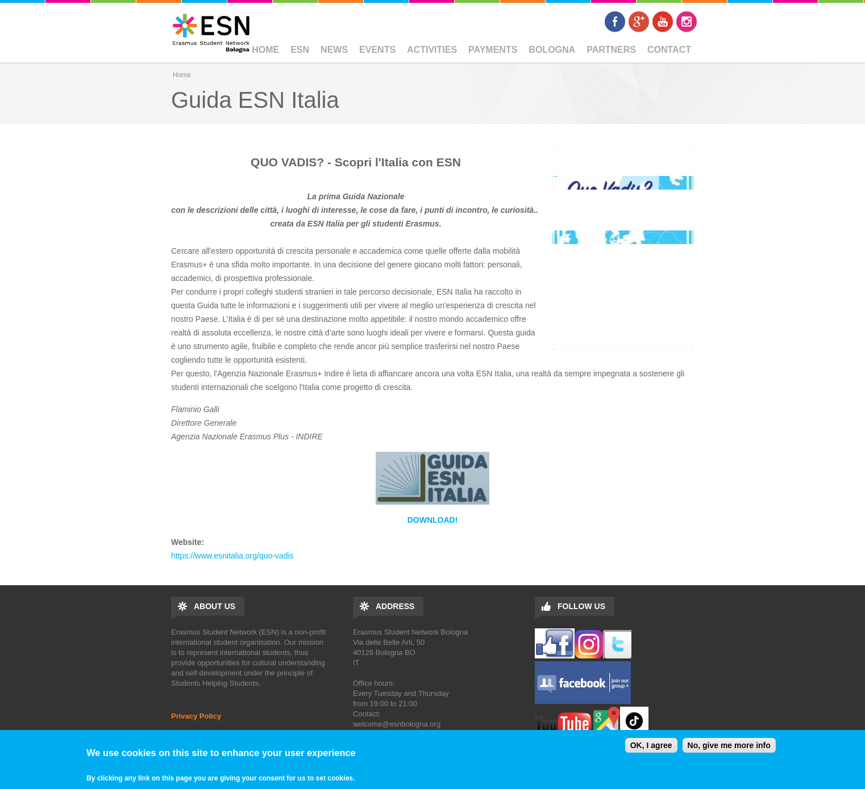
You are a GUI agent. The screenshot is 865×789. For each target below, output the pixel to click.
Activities (432, 49)
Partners (611, 49)
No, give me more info (729, 745)
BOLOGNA (552, 49)
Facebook (615, 21)
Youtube (662, 21)
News (334, 49)
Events (377, 49)
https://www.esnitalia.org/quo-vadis (232, 555)
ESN (299, 49)
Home (265, 49)
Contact (669, 49)
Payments (492, 49)
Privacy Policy (196, 716)
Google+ (639, 21)
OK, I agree (651, 745)
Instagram (686, 21)
